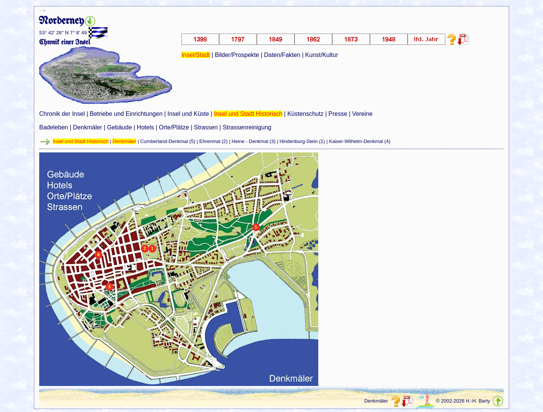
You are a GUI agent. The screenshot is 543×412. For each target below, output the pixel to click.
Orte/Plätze (174, 127)
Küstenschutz (305, 114)
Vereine (362, 114)
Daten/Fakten (282, 55)
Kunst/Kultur (321, 55)
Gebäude (119, 127)
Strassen (206, 127)
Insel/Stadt (195, 55)
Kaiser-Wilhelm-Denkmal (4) (359, 141)
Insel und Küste (188, 114)
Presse (337, 114)
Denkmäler (87, 127)
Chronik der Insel (62, 114)
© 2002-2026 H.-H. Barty (463, 401)
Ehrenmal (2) (213, 141)
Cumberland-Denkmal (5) (167, 141)
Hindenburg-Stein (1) (302, 141)
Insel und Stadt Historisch (248, 114)
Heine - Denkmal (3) (253, 141)
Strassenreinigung (247, 127)
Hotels (145, 127)
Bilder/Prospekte (237, 55)
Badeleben (53, 127)
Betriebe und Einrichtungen (126, 114)
